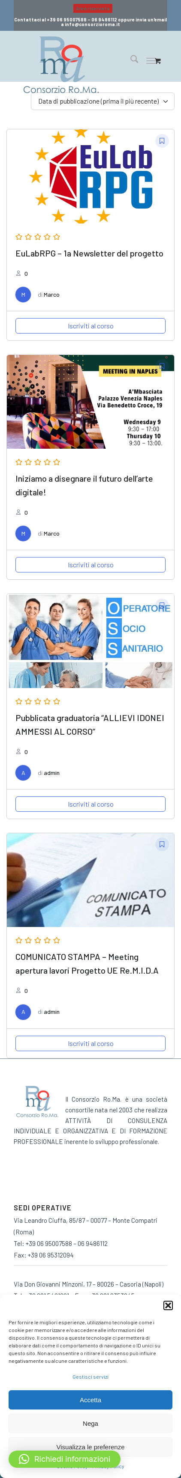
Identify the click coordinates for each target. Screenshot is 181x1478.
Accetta (90, 1400)
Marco (52, 294)
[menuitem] (93, 8)
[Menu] (151, 60)
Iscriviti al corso (91, 326)
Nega (90, 1423)
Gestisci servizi (90, 1377)
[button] (168, 1305)
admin (52, 772)
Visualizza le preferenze (91, 1447)
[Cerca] (130, 60)
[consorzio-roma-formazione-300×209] (76, 65)
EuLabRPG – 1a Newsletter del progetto (89, 253)
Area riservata (93, 8)
